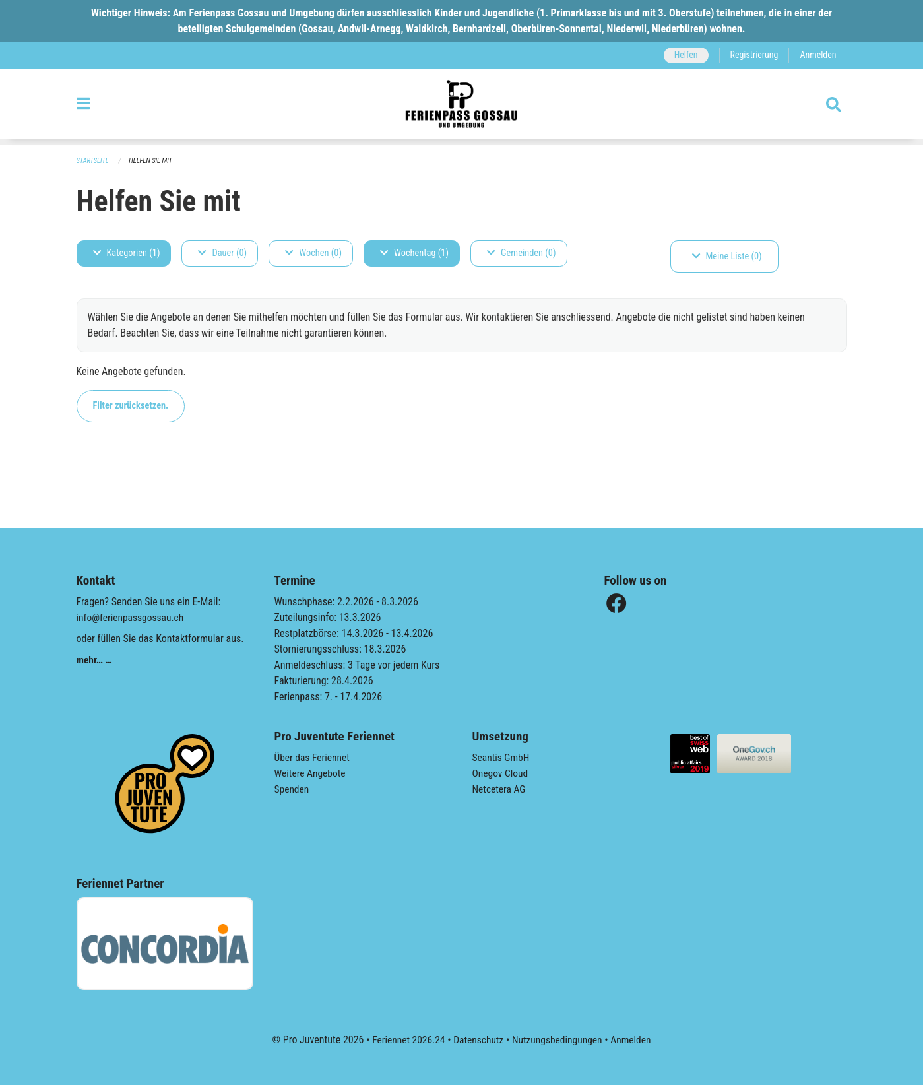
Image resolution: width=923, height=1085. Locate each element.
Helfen (682, 55)
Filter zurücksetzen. (131, 405)
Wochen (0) (313, 253)
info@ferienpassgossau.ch (132, 617)
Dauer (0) (222, 253)
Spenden (292, 789)
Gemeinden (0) (521, 253)
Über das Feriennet (313, 757)
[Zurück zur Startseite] (461, 107)
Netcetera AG (500, 789)
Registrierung (752, 55)
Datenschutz (477, 1040)
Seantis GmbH (502, 757)
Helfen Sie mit (153, 160)
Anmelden (817, 55)
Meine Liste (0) (727, 256)
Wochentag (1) (414, 253)
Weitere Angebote (311, 773)
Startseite (94, 160)
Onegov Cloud (501, 773)
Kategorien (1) (126, 253)
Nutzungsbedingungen (558, 1040)
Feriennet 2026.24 (405, 1040)
